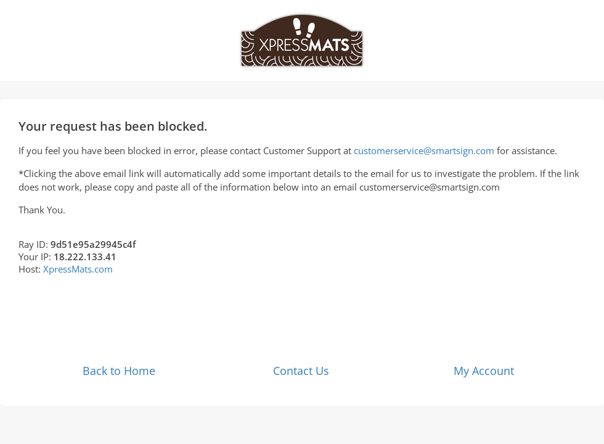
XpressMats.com (78, 269)
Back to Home (119, 370)
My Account (484, 370)
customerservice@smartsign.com (424, 150)
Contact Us (301, 370)
